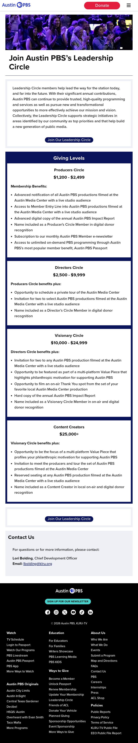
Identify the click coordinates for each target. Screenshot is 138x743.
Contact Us (98, 671)
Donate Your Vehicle (63, 711)
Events (95, 650)
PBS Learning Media (63, 657)
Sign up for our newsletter (67, 601)
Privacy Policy (100, 717)
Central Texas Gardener (23, 701)
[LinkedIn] (90, 613)
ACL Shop (97, 698)
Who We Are (99, 639)
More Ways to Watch (20, 671)
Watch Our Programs (21, 650)
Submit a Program (103, 655)
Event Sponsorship (62, 726)
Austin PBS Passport (20, 661)
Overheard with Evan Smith (25, 717)
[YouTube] (73, 613)
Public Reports (101, 712)
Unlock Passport (60, 684)
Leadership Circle (61, 700)
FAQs (94, 666)
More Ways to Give (61, 732)
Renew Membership (62, 689)
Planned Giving (59, 716)
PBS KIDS (55, 662)
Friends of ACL (59, 705)
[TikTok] (82, 613)
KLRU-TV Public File (104, 728)
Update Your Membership (66, 695)
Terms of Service (102, 722)
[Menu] (128, 5)
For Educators (58, 641)
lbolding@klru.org (37, 563)
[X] (64, 613)
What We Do (99, 645)
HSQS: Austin (16, 712)
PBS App (13, 666)
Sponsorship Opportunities (67, 721)
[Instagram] (56, 613)
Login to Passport (18, 645)
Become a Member (62, 679)
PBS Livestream (17, 655)
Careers (96, 682)
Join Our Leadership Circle (69, 140)
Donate (102, 5)
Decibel (12, 707)
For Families (57, 646)
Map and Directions (104, 661)
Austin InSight (16, 696)
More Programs (17, 728)
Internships (98, 687)
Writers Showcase (61, 651)
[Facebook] (47, 613)
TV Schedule (15, 639)
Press (94, 693)
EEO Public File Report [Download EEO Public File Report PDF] (106, 733)
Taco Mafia (14, 722)
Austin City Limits (18, 691)
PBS (93, 677)
